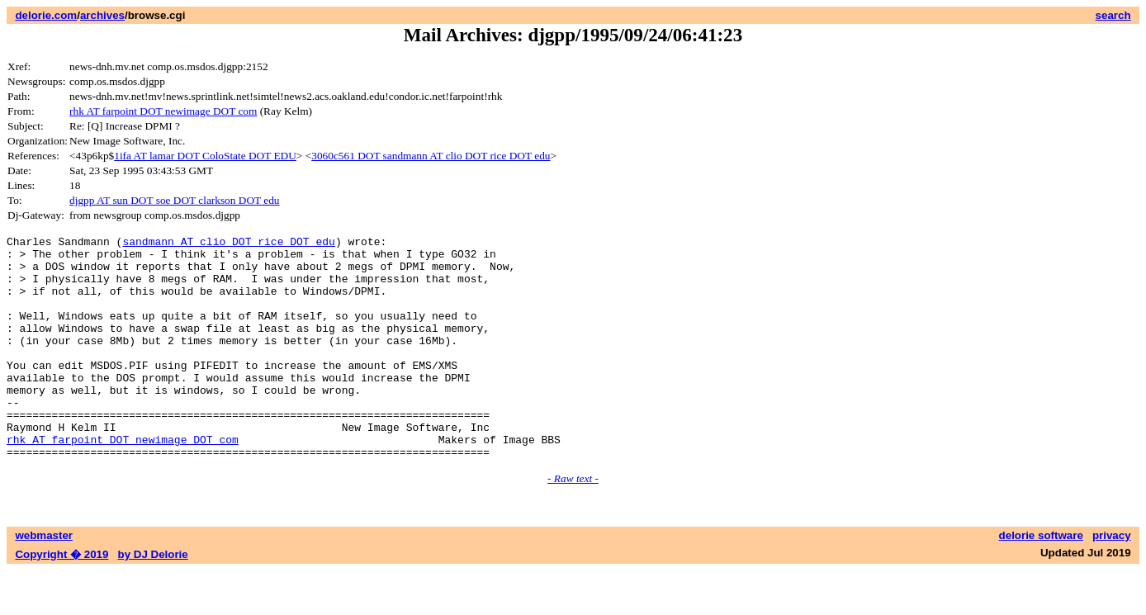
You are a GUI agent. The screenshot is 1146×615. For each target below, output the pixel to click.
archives (102, 15)
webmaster (44, 580)
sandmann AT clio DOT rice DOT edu (228, 243)
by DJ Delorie (153, 599)
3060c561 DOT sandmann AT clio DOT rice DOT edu (430, 155)
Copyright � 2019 (61, 599)
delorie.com (46, 15)
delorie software (1041, 580)
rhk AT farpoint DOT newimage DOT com (163, 111)
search (1113, 15)
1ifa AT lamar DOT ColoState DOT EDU (205, 155)
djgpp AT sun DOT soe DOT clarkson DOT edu (174, 200)
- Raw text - (573, 523)
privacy (1111, 580)
